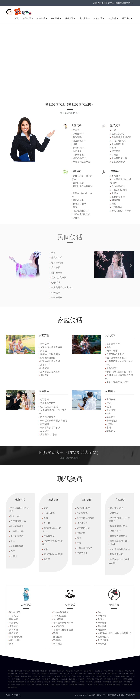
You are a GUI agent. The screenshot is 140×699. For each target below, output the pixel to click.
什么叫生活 (56, 257)
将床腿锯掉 (82, 513)
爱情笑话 (44, 391)
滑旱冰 (115, 193)
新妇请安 (13, 633)
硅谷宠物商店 (17, 526)
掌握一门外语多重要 (63, 630)
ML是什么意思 (119, 141)
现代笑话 (70, 18)
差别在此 (102, 626)
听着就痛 (44, 368)
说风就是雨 (82, 553)
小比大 (115, 155)
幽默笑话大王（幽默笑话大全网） (108, 695)
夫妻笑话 (44, 335)
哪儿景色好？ (79, 141)
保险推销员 (49, 536)
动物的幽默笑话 (61, 612)
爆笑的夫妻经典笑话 (50, 354)
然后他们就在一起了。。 (51, 529)
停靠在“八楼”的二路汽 (82, 195)
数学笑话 (115, 125)
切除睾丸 (44, 375)
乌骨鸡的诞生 (59, 616)
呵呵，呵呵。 (15, 640)
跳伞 (114, 204)
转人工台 (14, 516)
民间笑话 (70, 237)
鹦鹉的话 (57, 640)
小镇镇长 (55, 293)
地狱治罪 (13, 619)
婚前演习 (44, 424)
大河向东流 (78, 183)
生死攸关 (111, 410)
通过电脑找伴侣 (18, 521)
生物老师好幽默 (48, 358)
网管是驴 (102, 630)
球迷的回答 (117, 207)
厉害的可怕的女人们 (50, 361)
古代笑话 (56, 18)
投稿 (75, 144)
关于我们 (127, 18)
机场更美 (111, 417)
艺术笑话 (99, 18)
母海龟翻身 (112, 421)
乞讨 (12, 551)
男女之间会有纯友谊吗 (117, 382)
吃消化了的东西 (58, 277)
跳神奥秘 (13, 630)
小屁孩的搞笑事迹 (81, 162)
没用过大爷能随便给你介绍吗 (119, 377)
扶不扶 (43, 351)
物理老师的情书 (48, 403)
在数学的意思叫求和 (121, 137)
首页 (16, 18)
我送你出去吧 (116, 554)
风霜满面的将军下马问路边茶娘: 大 (115, 633)
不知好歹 (116, 176)
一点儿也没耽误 (119, 190)
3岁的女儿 (56, 283)
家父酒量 (116, 151)
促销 (46, 508)
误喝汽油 (81, 533)
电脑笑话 (20, 499)
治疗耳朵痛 (82, 523)
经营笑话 (53, 499)
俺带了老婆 (112, 351)
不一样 (47, 523)
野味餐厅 (102, 623)
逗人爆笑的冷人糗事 (50, 372)
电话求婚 (44, 399)
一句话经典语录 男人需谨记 (53, 421)
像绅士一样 (78, 134)
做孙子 (47, 559)
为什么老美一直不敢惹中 (82, 177)
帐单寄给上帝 (83, 508)
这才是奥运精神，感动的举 (120, 181)
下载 (12, 541)
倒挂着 (76, 218)
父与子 (76, 130)
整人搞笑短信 (116, 508)
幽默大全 (84, 18)
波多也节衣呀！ (114, 344)
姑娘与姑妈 (103, 637)
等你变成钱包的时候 (63, 623)
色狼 (109, 407)
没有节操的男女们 (115, 354)
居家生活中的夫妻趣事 (51, 347)
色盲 (79, 543)
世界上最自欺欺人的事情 (19, 509)
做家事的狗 (58, 626)
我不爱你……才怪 (48, 434)
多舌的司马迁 (15, 637)
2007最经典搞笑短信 (120, 549)
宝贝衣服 (111, 399)
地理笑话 (76, 170)
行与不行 (102, 616)
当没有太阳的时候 (81, 214)
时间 (114, 130)
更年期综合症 (83, 528)
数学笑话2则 (118, 144)
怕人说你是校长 (48, 417)
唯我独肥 (55, 267)
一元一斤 (102, 644)
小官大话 (13, 616)
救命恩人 (111, 431)
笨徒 (53, 253)
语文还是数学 (118, 162)
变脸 (46, 549)
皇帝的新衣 (56, 297)
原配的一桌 (56, 273)
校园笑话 (28, 18)
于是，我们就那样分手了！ (120, 372)
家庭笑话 (42, 18)
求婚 (109, 428)
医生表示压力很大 (85, 518)
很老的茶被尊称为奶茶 (52, 543)
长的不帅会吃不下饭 (50, 428)
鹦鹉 (55, 633)
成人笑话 (110, 335)
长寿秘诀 (13, 626)
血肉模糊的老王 (80, 211)
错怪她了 (114, 513)
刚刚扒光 (57, 637)
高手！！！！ (46, 365)
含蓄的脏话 (112, 368)
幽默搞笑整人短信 (118, 526)
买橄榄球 (116, 200)
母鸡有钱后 (58, 619)
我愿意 (110, 424)
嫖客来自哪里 (79, 204)
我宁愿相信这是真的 (116, 358)
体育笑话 (115, 170)
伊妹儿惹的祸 (17, 536)
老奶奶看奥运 (118, 197)
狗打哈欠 (57, 644)
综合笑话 (113, 18)
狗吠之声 (44, 344)
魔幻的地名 (78, 200)
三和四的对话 (118, 134)
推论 (114, 148)
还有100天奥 (57, 263)
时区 (75, 207)
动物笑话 (70, 604)
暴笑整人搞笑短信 (118, 536)
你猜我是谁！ (79, 155)
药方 (109, 414)
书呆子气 (13, 623)
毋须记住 (44, 431)
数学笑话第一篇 (119, 158)
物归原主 (77, 151)
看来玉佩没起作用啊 (121, 211)
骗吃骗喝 (77, 137)
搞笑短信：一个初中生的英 (119, 561)
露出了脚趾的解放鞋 (53, 554)
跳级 (109, 403)
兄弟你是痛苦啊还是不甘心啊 (52, 412)
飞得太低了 (115, 531)
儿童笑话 (76, 125)
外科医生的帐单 (84, 548)
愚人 (100, 612)
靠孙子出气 (14, 612)
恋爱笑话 (110, 391)
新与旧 (13, 556)
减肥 (79, 538)
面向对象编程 (17, 546)
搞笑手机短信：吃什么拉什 (119, 543)
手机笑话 (120, 499)
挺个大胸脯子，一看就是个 (119, 519)
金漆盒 (101, 619)
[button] (97, 264)
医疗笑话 (86, 499)
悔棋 (11, 644)
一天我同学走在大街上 (62, 287)
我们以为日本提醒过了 (82, 188)
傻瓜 (109, 347)
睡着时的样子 (79, 148)
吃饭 (46, 518)
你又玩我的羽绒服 (49, 407)
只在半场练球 (118, 186)
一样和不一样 (17, 531)
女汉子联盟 (103, 640)
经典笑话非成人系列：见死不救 (119, 363)
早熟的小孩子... (80, 158)
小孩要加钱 (49, 513)
